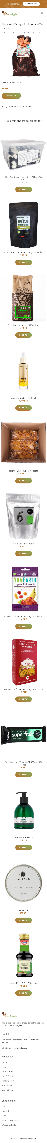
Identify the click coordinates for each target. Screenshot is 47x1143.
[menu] (42, 13)
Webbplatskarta (9, 1125)
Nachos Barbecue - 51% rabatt (23, 471)
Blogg (4, 1106)
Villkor (4, 1115)
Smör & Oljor (7, 1085)
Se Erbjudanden (31, 4)
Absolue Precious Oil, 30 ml (23, 398)
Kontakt (5, 1111)
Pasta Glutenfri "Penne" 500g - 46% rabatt (23, 689)
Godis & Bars (7, 1071)
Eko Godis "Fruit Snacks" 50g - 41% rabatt (23, 616)
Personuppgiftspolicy (11, 1120)
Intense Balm (23, 910)
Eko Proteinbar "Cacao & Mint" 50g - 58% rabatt (23, 763)
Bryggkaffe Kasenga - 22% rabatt (23, 325)
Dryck (4, 1062)
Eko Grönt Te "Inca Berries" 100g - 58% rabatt (23, 252)
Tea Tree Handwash (23, 837)
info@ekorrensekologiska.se (14, 1048)
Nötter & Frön (8, 1081)
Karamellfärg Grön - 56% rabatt (23, 983)
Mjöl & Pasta (7, 1076)
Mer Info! (11, 96)
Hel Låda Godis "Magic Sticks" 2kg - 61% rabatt (23, 178)
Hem (4, 32)
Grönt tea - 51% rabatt (23, 543)
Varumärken (7, 1090)
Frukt (4, 1067)
